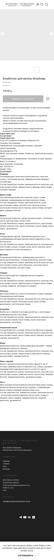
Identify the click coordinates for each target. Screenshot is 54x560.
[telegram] (20, 517)
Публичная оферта (11, 483)
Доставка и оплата (11, 480)
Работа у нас (8, 488)
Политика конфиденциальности (16, 485)
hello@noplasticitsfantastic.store (16, 501)
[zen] (33, 517)
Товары (6, 464)
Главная (6, 461)
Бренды (6, 469)
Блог (5, 466)
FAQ (4, 490)
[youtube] (25, 517)
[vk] (29, 517)
